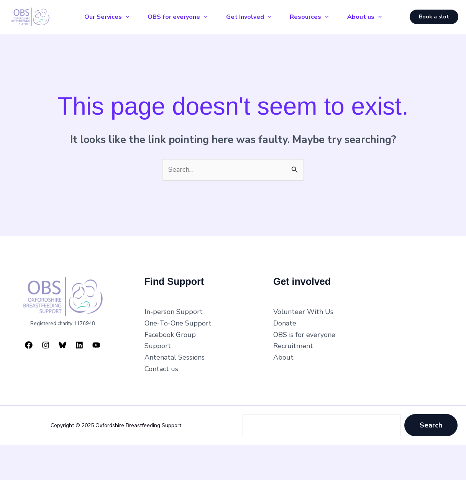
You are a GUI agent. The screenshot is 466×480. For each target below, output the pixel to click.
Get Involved (249, 16)
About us (364, 16)
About (283, 357)
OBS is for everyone (304, 334)
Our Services (107, 16)
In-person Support (173, 311)
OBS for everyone (178, 16)
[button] (434, 17)
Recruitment (293, 345)
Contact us (161, 368)
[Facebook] (29, 345)
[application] (126, 16)
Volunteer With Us (303, 311)
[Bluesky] (62, 345)
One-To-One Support (178, 323)
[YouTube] (96, 345)
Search (431, 425)
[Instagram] (45, 345)
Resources (309, 16)
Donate (284, 323)
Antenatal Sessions (174, 357)
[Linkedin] (79, 345)
